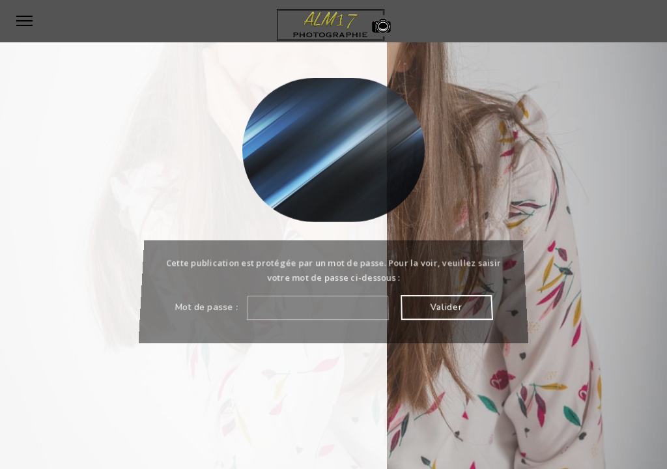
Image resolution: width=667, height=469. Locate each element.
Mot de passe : (281, 307)
